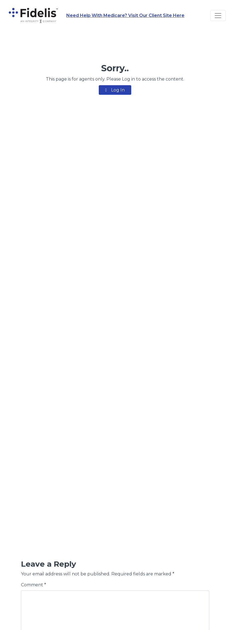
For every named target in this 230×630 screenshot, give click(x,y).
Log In (115, 90)
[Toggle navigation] (218, 15)
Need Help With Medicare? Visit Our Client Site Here (125, 15)
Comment (33, 584)
